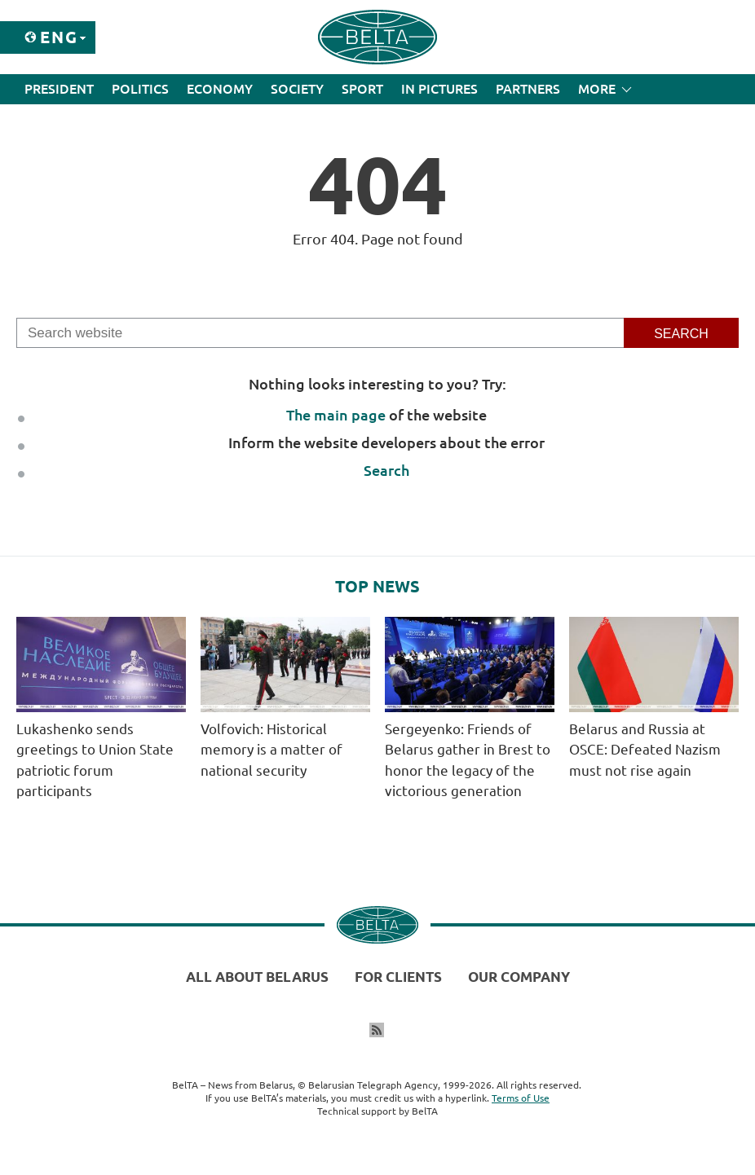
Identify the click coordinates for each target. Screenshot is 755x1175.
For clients (398, 976)
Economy (220, 88)
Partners (528, 88)
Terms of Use (521, 1098)
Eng (59, 37)
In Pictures (439, 88)
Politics (140, 88)
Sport (362, 88)
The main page (336, 415)
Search (386, 470)
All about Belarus (257, 976)
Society (297, 88)
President (59, 88)
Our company (519, 976)
